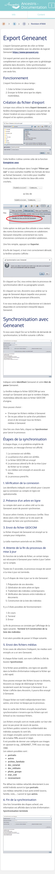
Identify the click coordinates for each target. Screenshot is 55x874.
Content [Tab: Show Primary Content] (41, 14)
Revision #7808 (38, 24)
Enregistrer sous (11, 162)
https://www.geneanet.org (25, 52)
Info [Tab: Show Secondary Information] (14, 14)
